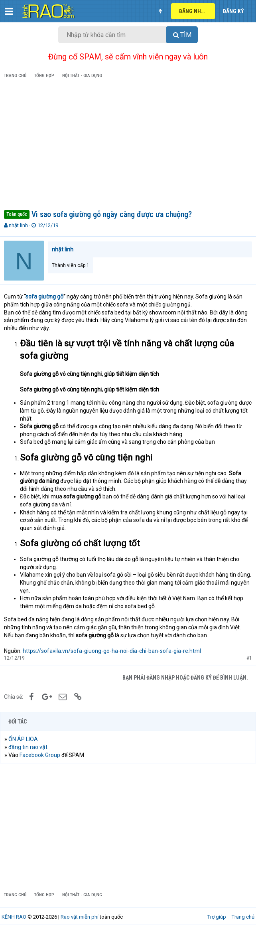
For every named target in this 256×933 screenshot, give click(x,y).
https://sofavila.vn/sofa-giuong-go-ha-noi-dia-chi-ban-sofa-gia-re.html (112, 651)
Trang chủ (243, 917)
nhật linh (18, 225)
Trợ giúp (216, 917)
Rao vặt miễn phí (79, 917)
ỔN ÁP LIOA (23, 739)
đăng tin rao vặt (27, 747)
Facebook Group (40, 755)
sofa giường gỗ (44, 296)
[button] (9, 11)
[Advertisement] (128, 146)
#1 (249, 658)
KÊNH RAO (14, 917)
